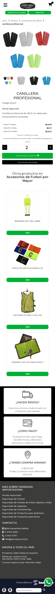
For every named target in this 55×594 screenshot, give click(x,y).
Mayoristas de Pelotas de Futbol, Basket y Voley (27, 502)
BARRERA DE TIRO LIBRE (27, 221)
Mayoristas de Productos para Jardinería (23, 513)
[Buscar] (29, 590)
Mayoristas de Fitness (13, 499)
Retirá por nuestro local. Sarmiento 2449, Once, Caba (16, 557)
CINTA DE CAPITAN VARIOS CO (27, 268)
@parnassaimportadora (15, 528)
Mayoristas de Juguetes (14, 506)
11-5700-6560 (10, 532)
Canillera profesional (12, 24)
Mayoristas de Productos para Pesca (21, 517)
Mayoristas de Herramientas (16, 509)
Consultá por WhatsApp (27, 162)
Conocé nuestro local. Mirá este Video (21, 562)
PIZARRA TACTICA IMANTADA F (28, 362)
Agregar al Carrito (27, 156)
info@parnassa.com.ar (15, 539)
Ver (27, 233)
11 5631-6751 (9, 535)
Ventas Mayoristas (11, 495)
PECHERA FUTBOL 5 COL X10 (27, 315)
